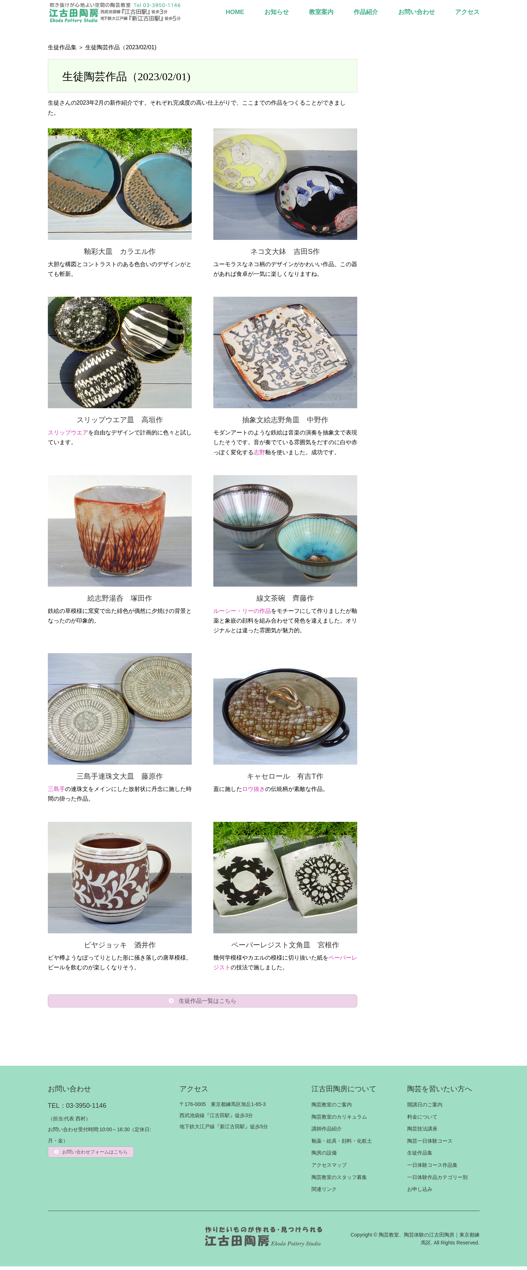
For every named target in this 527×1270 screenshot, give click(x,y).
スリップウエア (68, 432)
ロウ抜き (253, 789)
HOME (235, 12)
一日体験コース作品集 (432, 1168)
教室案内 (321, 12)
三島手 (56, 789)
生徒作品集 (62, 47)
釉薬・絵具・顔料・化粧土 (342, 1144)
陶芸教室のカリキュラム (339, 1120)
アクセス (467, 12)
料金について (422, 1120)
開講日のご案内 (424, 1108)
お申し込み (419, 1193)
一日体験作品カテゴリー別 (437, 1181)
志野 (259, 452)
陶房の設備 (324, 1156)
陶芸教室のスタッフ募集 (339, 1181)
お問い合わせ (416, 12)
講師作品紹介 (327, 1132)
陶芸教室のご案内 (332, 1108)
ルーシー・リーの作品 (242, 611)
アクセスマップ (329, 1168)
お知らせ (276, 12)
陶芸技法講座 (422, 1132)
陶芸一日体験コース (430, 1144)
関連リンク (324, 1193)
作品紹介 (366, 12)
